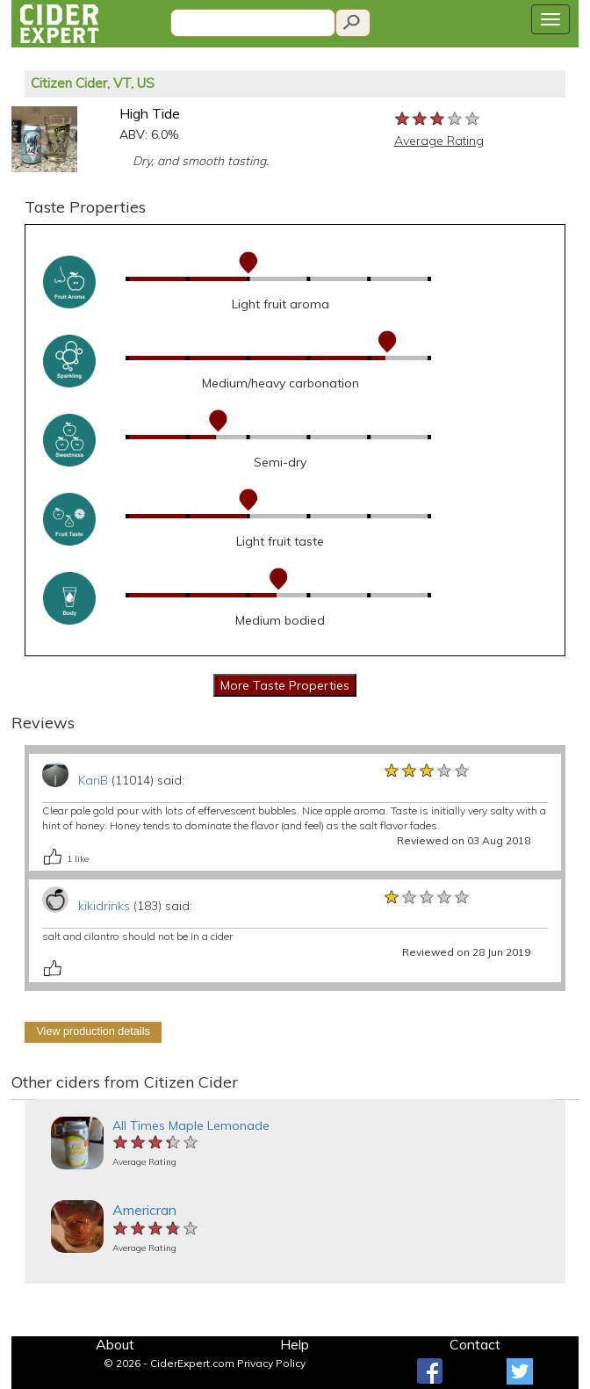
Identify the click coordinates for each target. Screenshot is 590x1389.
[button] (25, 1099)
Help (294, 1344)
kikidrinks (104, 906)
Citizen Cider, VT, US (93, 83)
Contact (475, 1344)
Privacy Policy (271, 1363)
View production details (92, 1031)
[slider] (438, 119)
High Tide (149, 113)
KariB (93, 780)
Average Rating (439, 140)
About (115, 1344)
